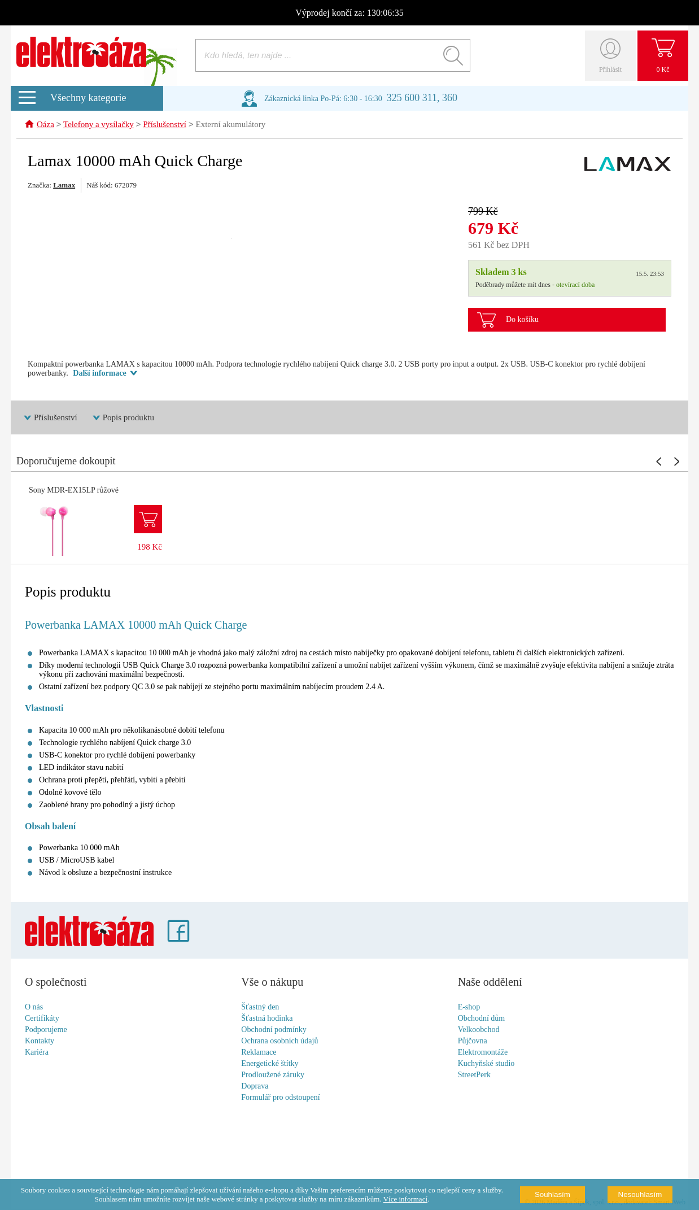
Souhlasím (552, 1194)
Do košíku (522, 320)
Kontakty (39, 1041)
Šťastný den (260, 1007)
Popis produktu (128, 418)
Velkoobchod (479, 1030)
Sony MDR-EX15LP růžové (74, 490)
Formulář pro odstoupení (280, 1098)
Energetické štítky (269, 1064)
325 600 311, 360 (422, 97)
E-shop (469, 1007)
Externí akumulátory (231, 125)
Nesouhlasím (640, 1194)
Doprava (254, 1086)
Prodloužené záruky (272, 1075)
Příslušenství (164, 125)
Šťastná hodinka (266, 1019)
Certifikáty (42, 1019)
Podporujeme (46, 1030)
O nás (34, 1007)
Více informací (405, 1199)
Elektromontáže (483, 1052)
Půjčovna (472, 1041)
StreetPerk (474, 1075)
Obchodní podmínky (274, 1030)
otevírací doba (575, 285)
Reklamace (258, 1052)
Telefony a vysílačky (98, 125)
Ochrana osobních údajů (279, 1041)
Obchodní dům (481, 1019)
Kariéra (37, 1052)
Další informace (99, 373)
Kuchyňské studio (486, 1064)
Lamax (64, 185)
